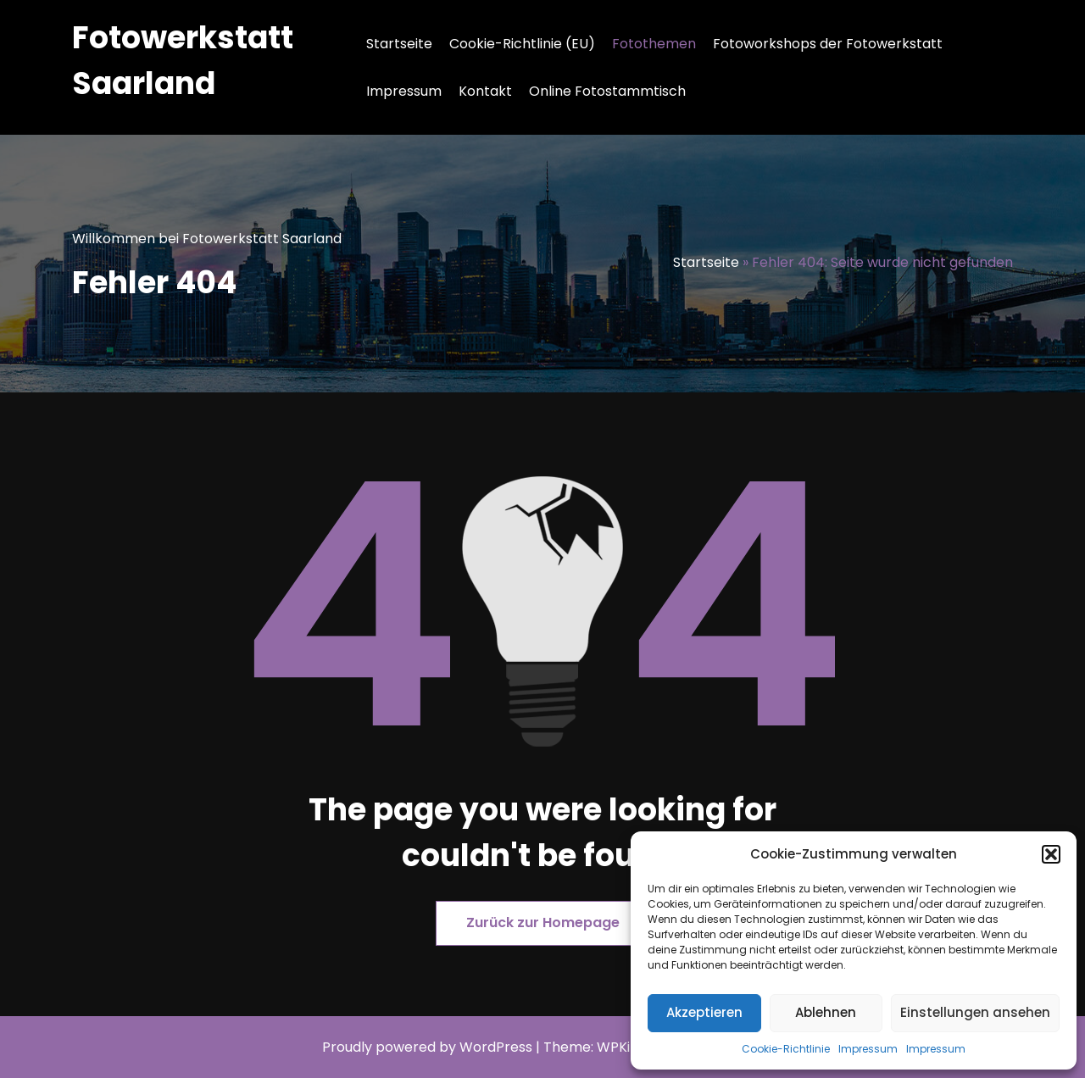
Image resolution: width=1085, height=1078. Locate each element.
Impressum (868, 1049)
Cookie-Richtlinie (786, 1049)
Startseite (399, 43)
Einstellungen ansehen (975, 1012)
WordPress (495, 1047)
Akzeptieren (704, 1012)
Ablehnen (825, 1012)
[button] (1051, 854)
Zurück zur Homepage (543, 922)
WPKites (625, 1047)
